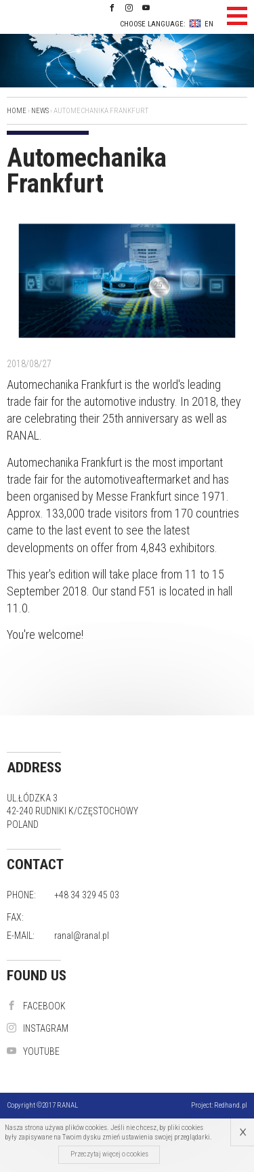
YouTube (33, 1051)
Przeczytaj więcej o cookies (109, 1154)
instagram (37, 1028)
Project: (219, 1105)
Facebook (36, 1006)
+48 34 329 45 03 (86, 895)
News (40, 110)
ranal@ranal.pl (81, 935)
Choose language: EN (166, 23)
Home (16, 110)
